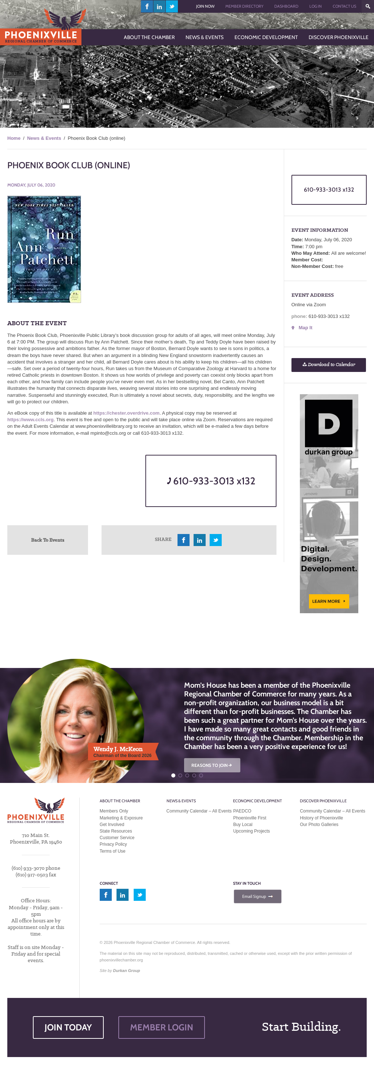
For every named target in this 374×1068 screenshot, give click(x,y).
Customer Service (117, 837)
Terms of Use (113, 851)
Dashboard (286, 6)
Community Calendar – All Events (199, 811)
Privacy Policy (113, 844)
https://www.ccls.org (30, 419)
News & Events (44, 138)
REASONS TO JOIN (212, 765)
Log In (315, 6)
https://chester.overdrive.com (127, 413)
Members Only (114, 811)
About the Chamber (120, 800)
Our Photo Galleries (319, 824)
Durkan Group (126, 970)
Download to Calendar (328, 365)
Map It (306, 327)
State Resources (116, 831)
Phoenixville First (249, 818)
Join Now (205, 6)
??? (368, 6)
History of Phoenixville (321, 818)
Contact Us (344, 6)
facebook (147, 6)
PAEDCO (242, 811)
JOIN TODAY (68, 1027)
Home (13, 138)
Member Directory (244, 6)
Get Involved (112, 824)
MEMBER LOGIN (161, 1027)
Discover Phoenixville (323, 800)
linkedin (159, 6)
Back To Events (47, 540)
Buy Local (242, 824)
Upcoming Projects (251, 831)
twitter (172, 6)
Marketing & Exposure (121, 818)
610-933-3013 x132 (211, 481)
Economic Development (257, 800)
